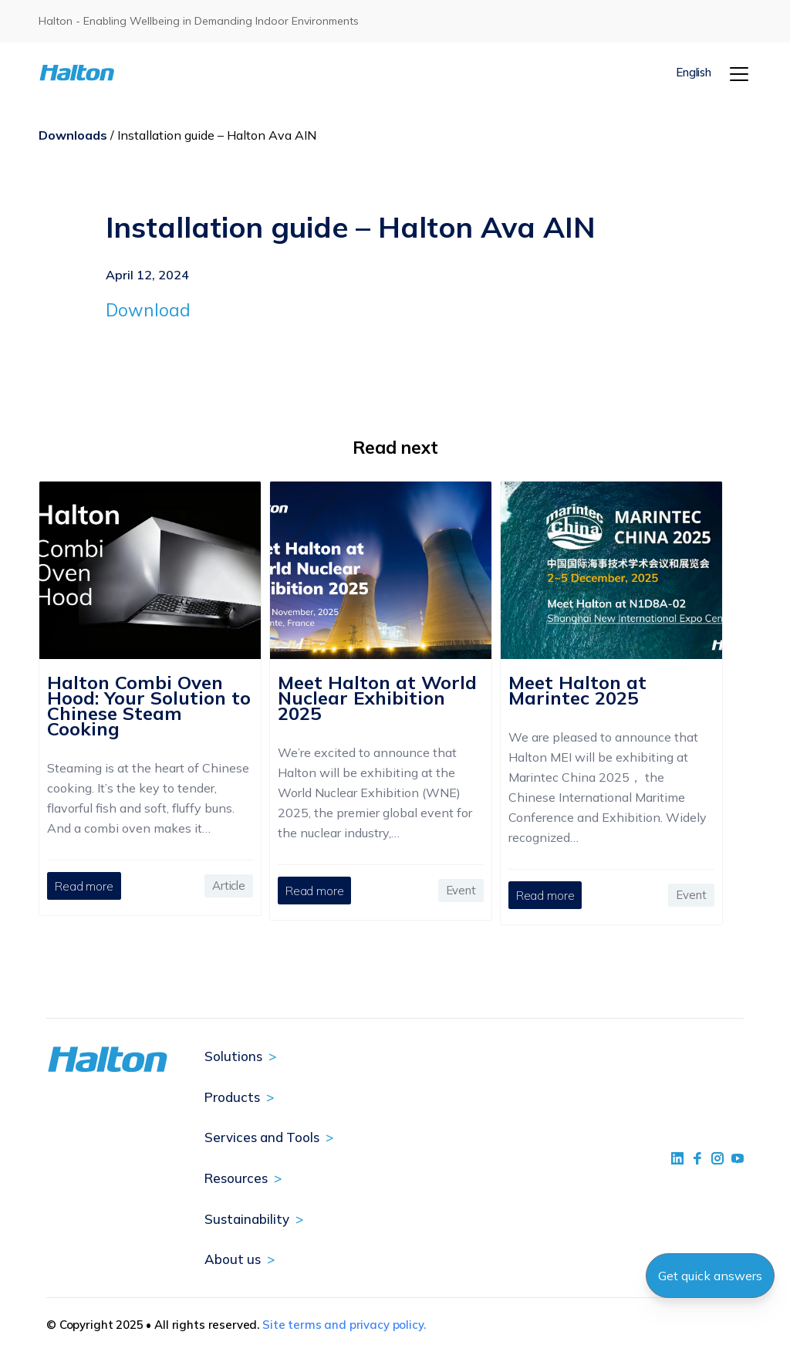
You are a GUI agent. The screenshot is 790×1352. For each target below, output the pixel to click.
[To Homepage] (98, 73)
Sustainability (246, 1219)
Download (148, 310)
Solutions (233, 1056)
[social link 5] (717, 1158)
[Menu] (739, 74)
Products (232, 1097)
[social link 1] (677, 1158)
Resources (236, 1178)
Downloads (73, 135)
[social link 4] (737, 1158)
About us (232, 1259)
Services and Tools (261, 1137)
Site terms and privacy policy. (344, 1324)
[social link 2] (697, 1158)
